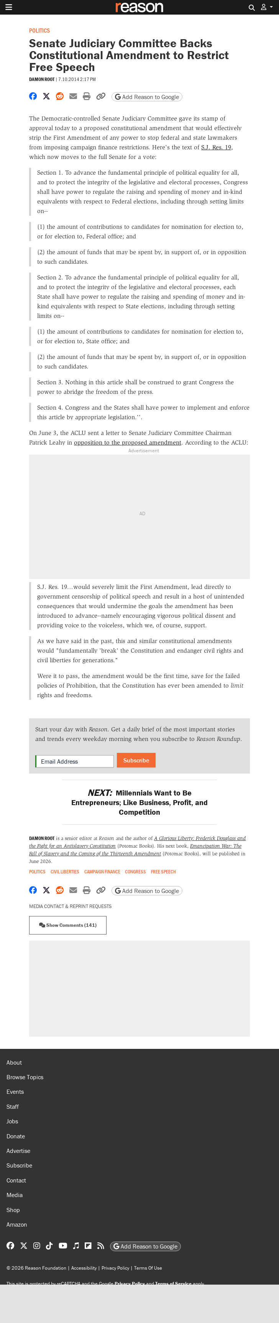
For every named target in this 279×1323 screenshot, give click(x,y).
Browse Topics (25, 1077)
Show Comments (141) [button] (68, 925)
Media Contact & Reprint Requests (70, 906)
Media (15, 1195)
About (14, 1062)
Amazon (17, 1224)
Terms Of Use (148, 1268)
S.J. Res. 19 (216, 147)
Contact (16, 1180)
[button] (266, 7)
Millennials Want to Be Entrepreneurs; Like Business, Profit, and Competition (139, 802)
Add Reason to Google (147, 97)
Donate (16, 1136)
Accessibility (84, 1268)
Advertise (18, 1150)
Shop (13, 1210)
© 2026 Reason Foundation (36, 1268)
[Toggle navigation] (8, 7)
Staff (13, 1106)
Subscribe (136, 760)
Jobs (12, 1121)
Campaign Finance (102, 871)
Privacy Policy (115, 1268)
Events (15, 1091)
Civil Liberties (65, 871)
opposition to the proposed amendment (127, 442)
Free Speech (163, 871)
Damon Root (41, 79)
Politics (39, 30)
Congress (135, 871)
